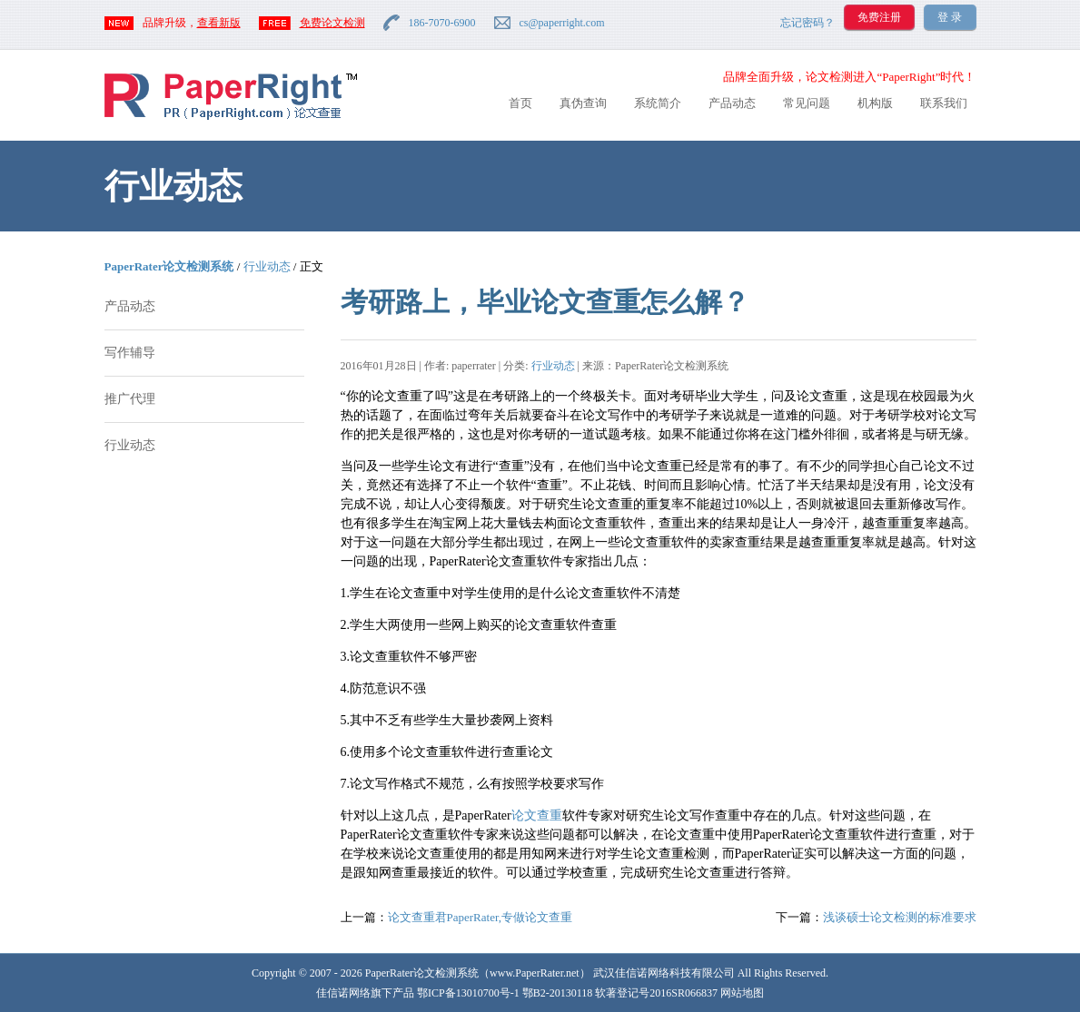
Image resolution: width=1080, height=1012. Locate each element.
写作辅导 (129, 352)
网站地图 (742, 993)
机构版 (875, 103)
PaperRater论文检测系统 (169, 266)
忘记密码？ (807, 22)
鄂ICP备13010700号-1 (468, 993)
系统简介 (657, 103)
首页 (520, 103)
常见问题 (806, 103)
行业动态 (267, 266)
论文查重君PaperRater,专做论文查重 (480, 917)
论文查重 (536, 815)
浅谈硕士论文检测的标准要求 (899, 917)
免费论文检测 (332, 22)
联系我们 (943, 103)
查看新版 (219, 22)
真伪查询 (583, 103)
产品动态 (732, 103)
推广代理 (129, 399)
